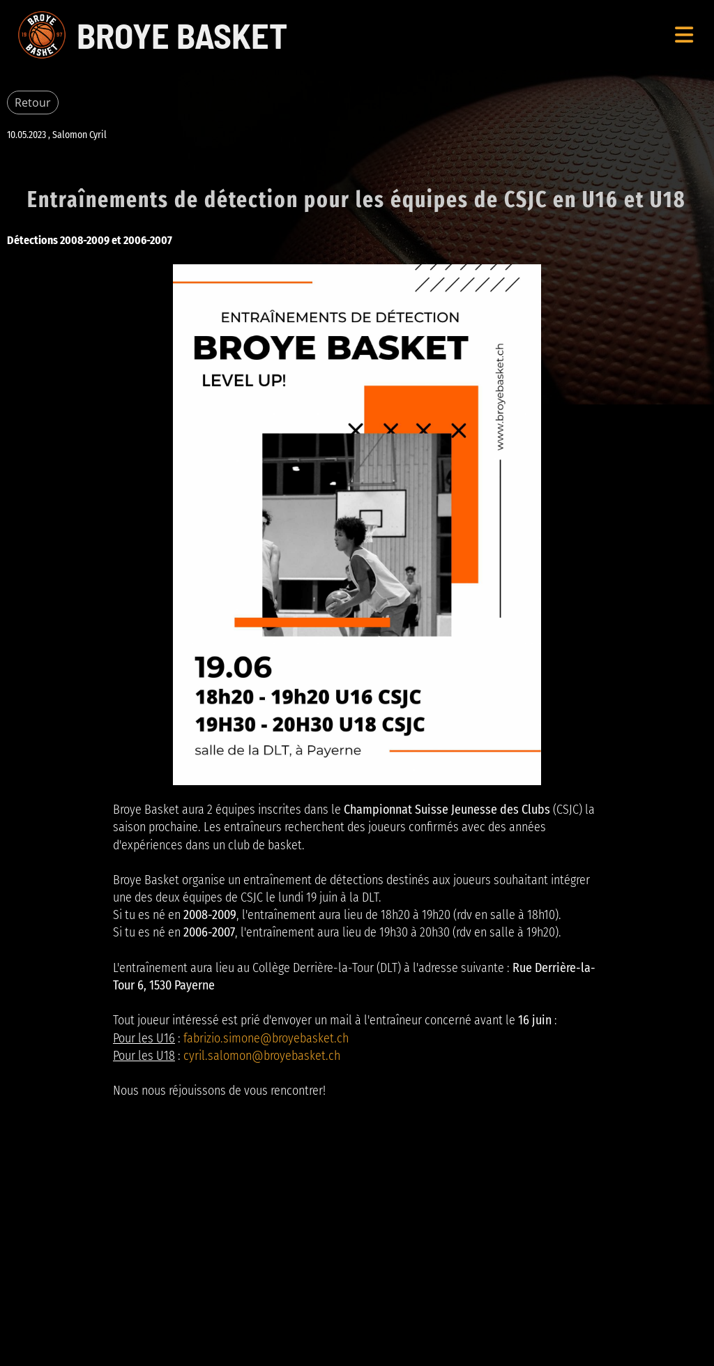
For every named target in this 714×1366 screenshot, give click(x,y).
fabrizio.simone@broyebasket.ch (266, 1038)
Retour (33, 102)
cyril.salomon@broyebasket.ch (261, 1055)
